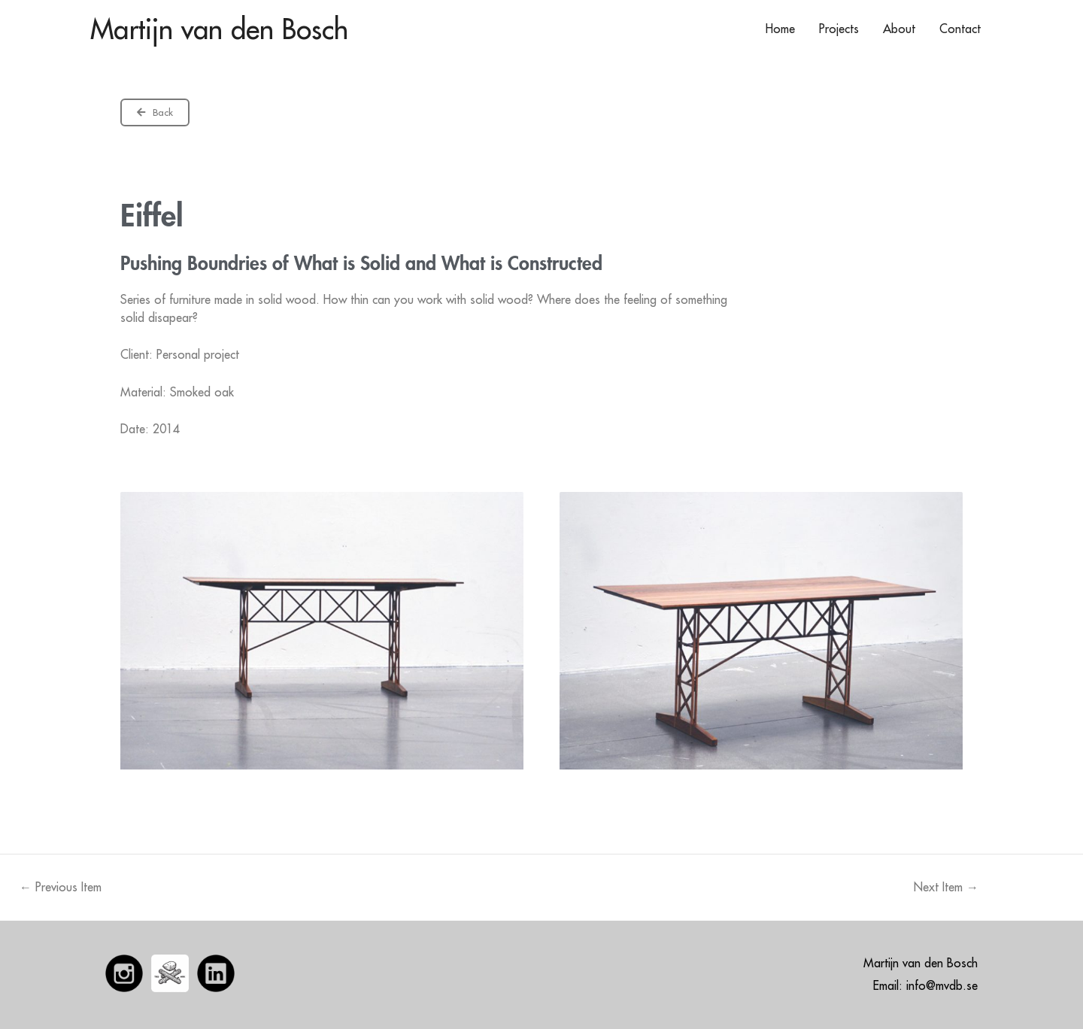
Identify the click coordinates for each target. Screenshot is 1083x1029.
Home (780, 28)
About (899, 28)
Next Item (946, 887)
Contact (960, 28)
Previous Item (61, 887)
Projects (839, 28)
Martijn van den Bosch (219, 29)
